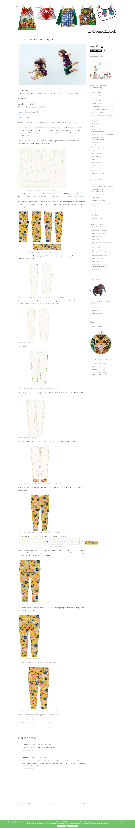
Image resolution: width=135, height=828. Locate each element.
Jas (93, 150)
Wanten (95, 168)
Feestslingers (97, 326)
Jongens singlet (98, 194)
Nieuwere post (24, 803)
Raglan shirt (96, 145)
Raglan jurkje (97, 103)
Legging (95, 121)
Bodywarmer (97, 153)
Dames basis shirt (99, 230)
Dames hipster (98, 248)
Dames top (96, 239)
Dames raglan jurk (99, 258)
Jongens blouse (98, 213)
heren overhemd (98, 279)
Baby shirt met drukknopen (102, 134)
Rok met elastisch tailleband (103, 115)
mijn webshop (70, 122)
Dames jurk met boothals (102, 242)
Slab (94, 165)
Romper (95, 159)
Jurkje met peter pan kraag (102, 98)
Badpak (95, 126)
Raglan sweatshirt (99, 200)
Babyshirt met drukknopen (102, 186)
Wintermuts (96, 171)
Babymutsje (97, 162)
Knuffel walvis (97, 308)
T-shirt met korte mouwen (102, 184)
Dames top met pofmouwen (103, 245)
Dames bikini (97, 269)
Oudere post (80, 803)
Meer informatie (102, 826)
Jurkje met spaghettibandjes (103, 109)
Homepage (52, 803)
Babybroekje (97, 123)
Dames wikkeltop (98, 233)
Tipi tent (95, 316)
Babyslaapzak (97, 92)
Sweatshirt (96, 148)
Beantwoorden (28, 750)
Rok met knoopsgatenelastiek (103, 118)
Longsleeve (96, 142)
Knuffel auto (96, 310)
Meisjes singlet (98, 112)
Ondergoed (96, 156)
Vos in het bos (98, 366)
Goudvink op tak (98, 369)
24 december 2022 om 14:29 (40, 744)
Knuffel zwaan (97, 313)
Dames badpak (98, 261)
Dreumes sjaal (98, 173)
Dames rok (96, 236)
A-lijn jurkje (96, 95)
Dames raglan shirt (99, 255)
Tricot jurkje (97, 101)
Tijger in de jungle (99, 363)
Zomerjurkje (96, 106)
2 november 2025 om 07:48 (40, 757)
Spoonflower (23, 96)
